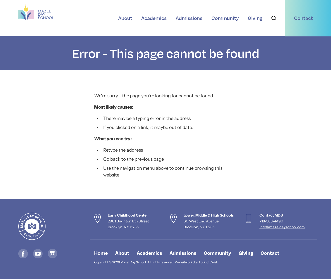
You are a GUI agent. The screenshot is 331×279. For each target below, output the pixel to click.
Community (217, 253)
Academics (149, 253)
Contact (270, 253)
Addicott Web (208, 262)
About (122, 253)
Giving (246, 253)
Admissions (183, 253)
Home (101, 253)
